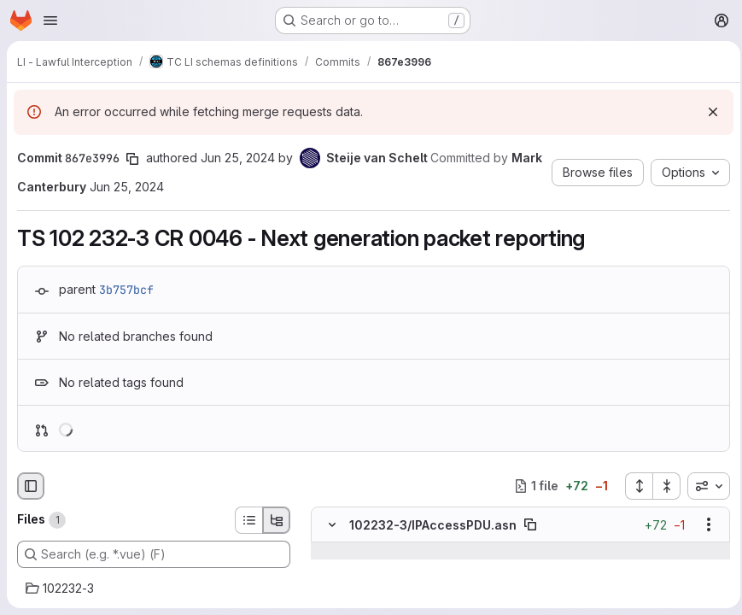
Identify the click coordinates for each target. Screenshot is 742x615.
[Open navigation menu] (50, 20)
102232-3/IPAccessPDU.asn (433, 524)
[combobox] (703, 486)
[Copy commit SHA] (132, 159)
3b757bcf (126, 289)
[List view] (248, 520)
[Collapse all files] (661, 486)
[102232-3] (154, 588)
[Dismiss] (708, 112)
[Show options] (703, 524)
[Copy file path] (530, 524)
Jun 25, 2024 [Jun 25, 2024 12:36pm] (238, 157)
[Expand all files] (633, 486)
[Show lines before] (332, 550)
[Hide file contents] (332, 524)
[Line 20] (330, 568)
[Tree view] (276, 520)
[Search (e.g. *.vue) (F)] (153, 554)
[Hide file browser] (30, 486)
